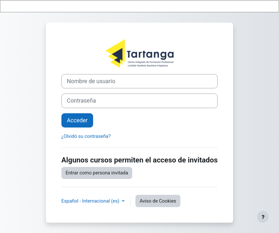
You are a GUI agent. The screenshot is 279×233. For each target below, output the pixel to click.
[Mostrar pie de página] (263, 217)
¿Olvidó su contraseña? (86, 136)
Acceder (77, 120)
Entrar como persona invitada (97, 173)
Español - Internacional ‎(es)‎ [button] (91, 201)
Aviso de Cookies (158, 201)
